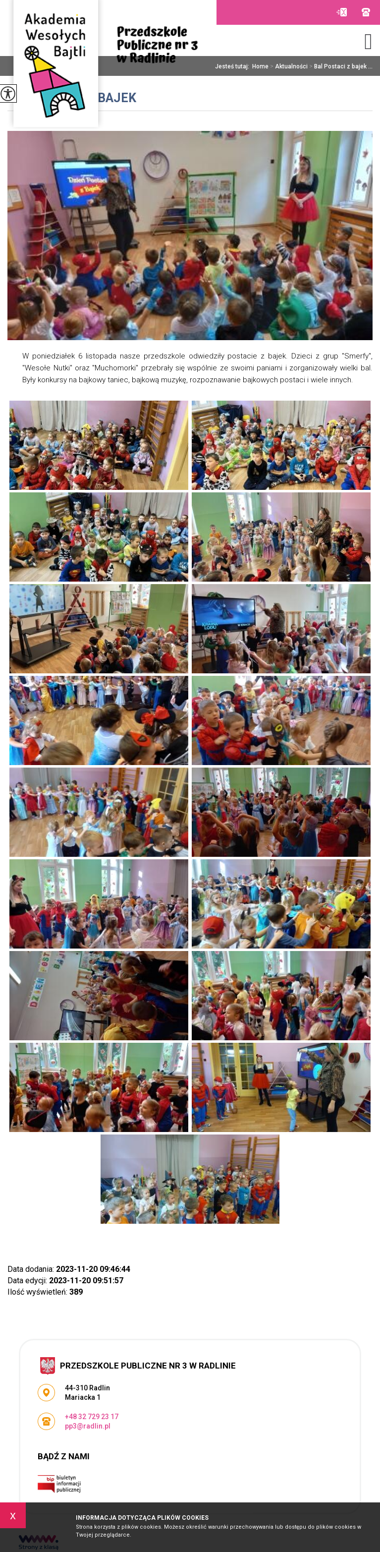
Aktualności (288, 66)
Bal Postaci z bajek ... (340, 66)
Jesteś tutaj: (233, 66)
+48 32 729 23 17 (366, 12)
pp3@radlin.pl (341, 12)
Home (260, 66)
